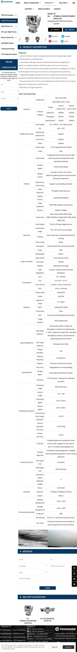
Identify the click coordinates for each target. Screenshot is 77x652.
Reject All (54, 647)
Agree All (68, 647)
